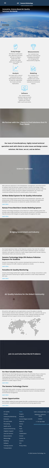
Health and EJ (7, 426)
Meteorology (7, 438)
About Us (21, 421)
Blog (20, 426)
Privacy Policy (22, 445)
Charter (21, 436)
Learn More (5, 204)
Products (21, 416)
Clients (21, 431)
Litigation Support (8, 431)
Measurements (8, 436)
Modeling (6, 441)
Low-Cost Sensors (8, 433)
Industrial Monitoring (9, 428)
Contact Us (5, 25)
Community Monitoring (10, 416)
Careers (21, 441)
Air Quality (6, 411)
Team (20, 428)
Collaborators (23, 433)
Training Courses (8, 445)
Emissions (6, 419)
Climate (6, 414)
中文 (20, 443)
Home (20, 411)
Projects (21, 414)
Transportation (8, 448)
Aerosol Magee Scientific (25, 419)
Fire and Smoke (8, 421)
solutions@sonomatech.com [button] (41, 424)
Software (6, 443)
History (21, 424)
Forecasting (7, 424)
